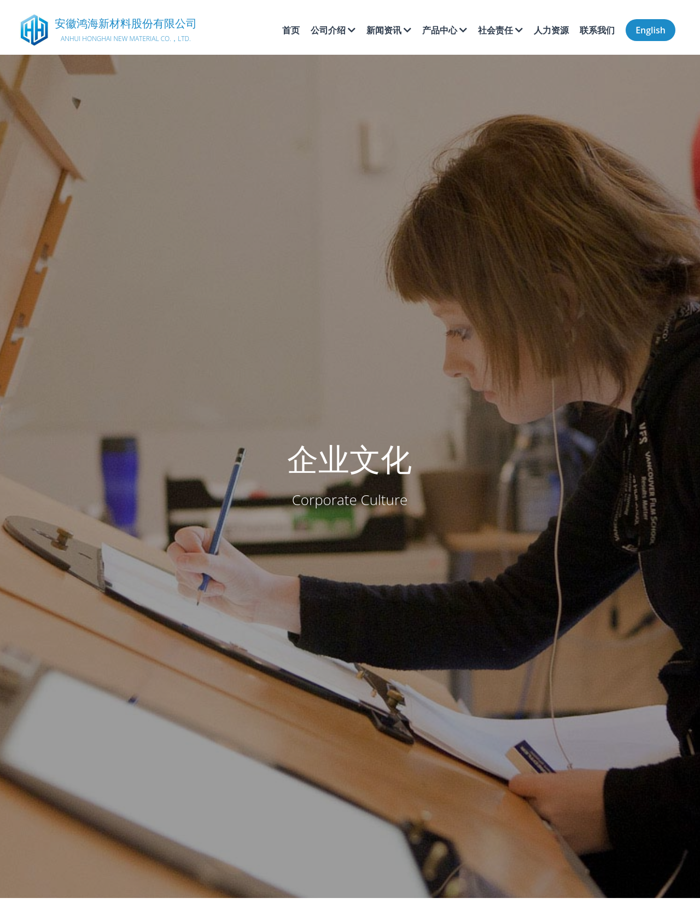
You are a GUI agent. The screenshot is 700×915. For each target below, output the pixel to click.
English (650, 30)
